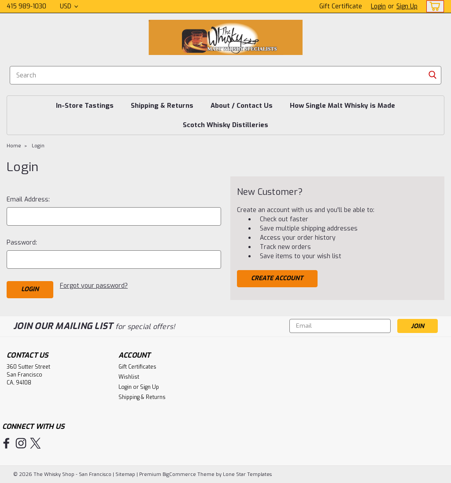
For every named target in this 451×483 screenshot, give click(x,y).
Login (378, 6)
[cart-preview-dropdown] (433, 6)
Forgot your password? (94, 286)
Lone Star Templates (247, 474)
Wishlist (128, 377)
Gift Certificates (137, 366)
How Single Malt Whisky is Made (342, 105)
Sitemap (125, 474)
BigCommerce (179, 474)
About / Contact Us (242, 105)
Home (14, 146)
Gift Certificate (340, 6)
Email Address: (28, 199)
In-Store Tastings (85, 105)
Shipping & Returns (162, 105)
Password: (22, 242)
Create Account (277, 278)
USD (69, 6)
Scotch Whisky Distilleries (225, 125)
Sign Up (407, 6)
